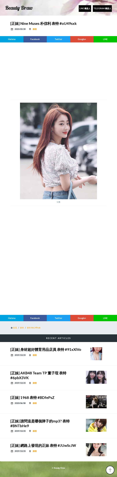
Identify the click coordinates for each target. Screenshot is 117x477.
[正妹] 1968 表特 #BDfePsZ (32, 397)
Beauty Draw (19, 7)
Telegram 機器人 (102, 8)
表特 (35, 29)
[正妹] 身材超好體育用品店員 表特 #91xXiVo (45, 349)
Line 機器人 (84, 8)
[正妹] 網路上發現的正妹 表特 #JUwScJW (43, 445)
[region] (58, 71)
